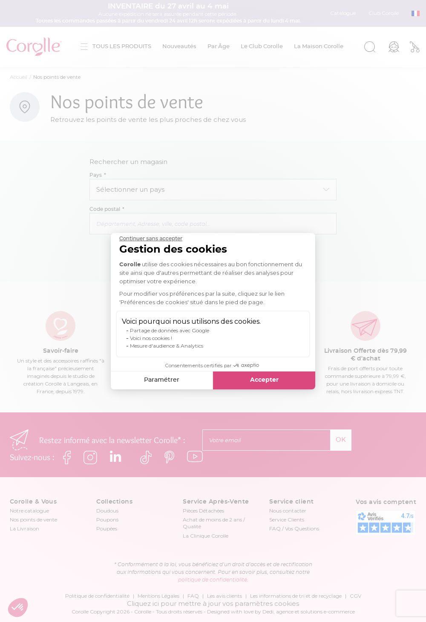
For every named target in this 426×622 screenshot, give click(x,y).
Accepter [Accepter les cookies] (264, 380)
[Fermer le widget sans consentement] (151, 238)
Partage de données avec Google (169, 330)
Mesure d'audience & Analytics (166, 346)
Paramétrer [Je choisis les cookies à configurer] (161, 380)
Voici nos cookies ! (151, 338)
